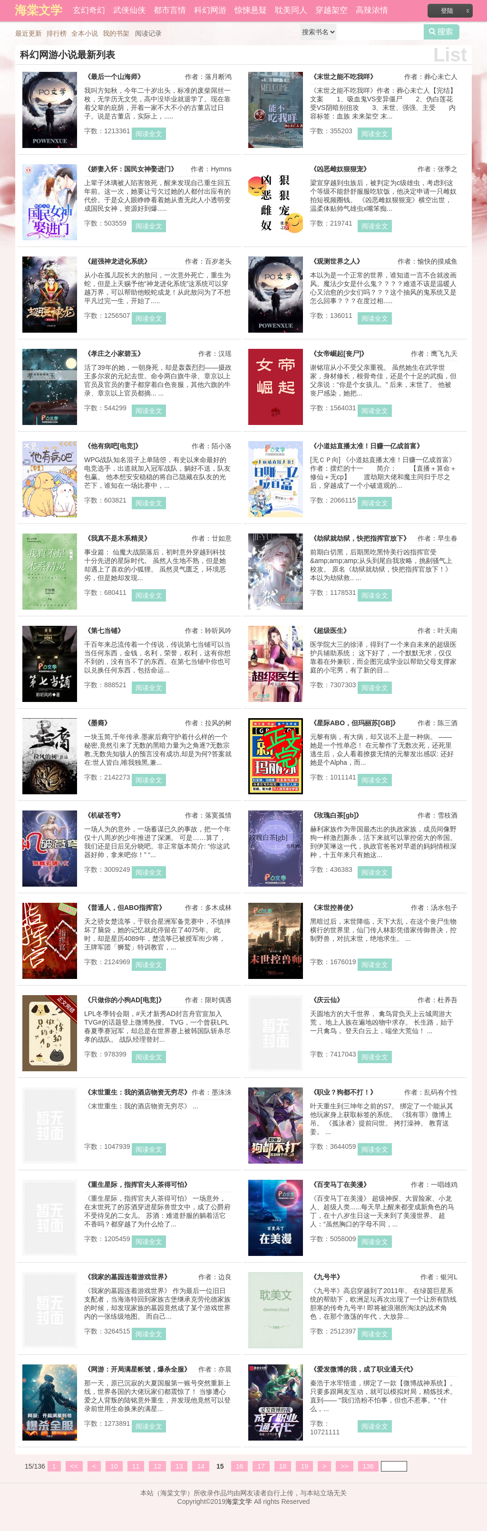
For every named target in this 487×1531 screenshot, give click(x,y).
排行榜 (57, 33)
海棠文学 (238, 1501)
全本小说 (84, 33)
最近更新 (28, 33)
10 (114, 1466)
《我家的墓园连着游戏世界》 (127, 1277)
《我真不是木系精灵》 (117, 538)
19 (304, 1466)
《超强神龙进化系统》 (117, 261)
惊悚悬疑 (250, 10)
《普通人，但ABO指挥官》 (125, 907)
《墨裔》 (97, 723)
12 (157, 1466)
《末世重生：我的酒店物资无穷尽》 (137, 1092)
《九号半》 (326, 1277)
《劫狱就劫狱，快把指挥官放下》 (360, 538)
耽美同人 (291, 10)
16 (240, 1466)
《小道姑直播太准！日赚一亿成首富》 (366, 446)
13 (179, 1466)
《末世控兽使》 (333, 907)
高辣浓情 (372, 10)
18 (283, 1466)
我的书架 (116, 33)
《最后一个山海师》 (114, 76)
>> (344, 1466)
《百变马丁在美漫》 (340, 1184)
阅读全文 (149, 134)
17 (261, 1466)
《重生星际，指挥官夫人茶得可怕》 (137, 1184)
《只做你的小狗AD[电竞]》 (124, 1000)
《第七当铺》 (104, 630)
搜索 (441, 32)
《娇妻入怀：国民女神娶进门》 (130, 169)
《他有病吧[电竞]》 (113, 446)
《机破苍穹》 (104, 815)
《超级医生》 (330, 630)
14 (201, 1466)
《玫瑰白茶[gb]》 (336, 815)
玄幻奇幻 (89, 10)
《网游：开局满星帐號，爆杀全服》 (137, 1369)
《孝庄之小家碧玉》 (114, 353)
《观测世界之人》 (336, 261)
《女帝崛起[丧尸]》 (339, 353)
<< (74, 1466)
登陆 (447, 10)
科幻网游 (210, 10)
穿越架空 (331, 10)
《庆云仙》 (326, 1000)
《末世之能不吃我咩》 (343, 76)
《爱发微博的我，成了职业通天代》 (363, 1369)
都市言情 (170, 10)
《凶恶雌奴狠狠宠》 (340, 169)
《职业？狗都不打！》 (343, 1092)
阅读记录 (148, 33)
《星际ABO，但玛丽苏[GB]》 (354, 723)
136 (368, 1466)
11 (136, 1466)
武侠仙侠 (129, 10)
